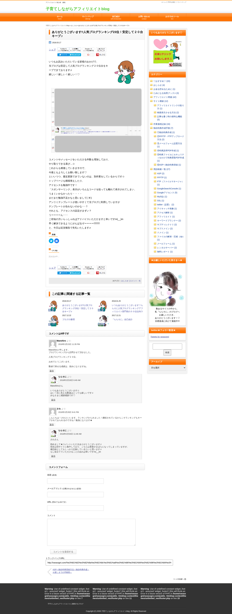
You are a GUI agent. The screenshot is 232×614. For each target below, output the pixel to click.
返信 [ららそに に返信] (53, 400)
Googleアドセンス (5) (167, 192)
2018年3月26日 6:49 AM (70, 380)
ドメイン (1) (163, 232)
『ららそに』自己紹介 (122, 319)
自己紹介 (115, 16)
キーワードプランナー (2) (169, 220)
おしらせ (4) (159, 85)
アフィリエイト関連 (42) (164, 97)
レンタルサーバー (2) (167, 247)
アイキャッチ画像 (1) (167, 208)
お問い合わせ (144, 16)
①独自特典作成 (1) (166, 132)
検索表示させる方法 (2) (168, 112)
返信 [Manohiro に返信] (52, 371)
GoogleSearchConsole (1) (169, 188)
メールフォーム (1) (166, 243)
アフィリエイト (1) (166, 216)
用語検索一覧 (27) (161, 169)
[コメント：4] (134, 281)
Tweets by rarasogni (159, 337)
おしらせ (74, 25)
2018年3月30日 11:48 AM (70, 434)
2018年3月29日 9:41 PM (68, 412)
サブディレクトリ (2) (167, 224)
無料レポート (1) (165, 251)
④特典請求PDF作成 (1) (168, 150)
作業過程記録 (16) (161, 124)
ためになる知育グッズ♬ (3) (166, 93)
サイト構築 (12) (160, 101)
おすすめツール (172, 16)
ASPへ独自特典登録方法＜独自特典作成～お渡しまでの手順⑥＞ (71, 570)
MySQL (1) (162, 196)
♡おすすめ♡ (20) (161, 81)
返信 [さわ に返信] (52, 424)
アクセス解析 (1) (165, 212)
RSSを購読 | (172, 2)
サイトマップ (181, 2)
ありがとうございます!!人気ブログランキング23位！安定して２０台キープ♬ (78, 308)
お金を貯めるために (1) (164, 89)
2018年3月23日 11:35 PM (69, 344)
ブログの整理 (68, 319)
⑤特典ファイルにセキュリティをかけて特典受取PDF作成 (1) (170, 157)
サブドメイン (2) (165, 228)
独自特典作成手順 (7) (163, 128)
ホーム (163, 2)
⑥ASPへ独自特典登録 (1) (169, 165)
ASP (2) (160, 173)
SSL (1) (160, 200)
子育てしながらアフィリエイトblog (77, 9)
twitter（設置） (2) (165, 204)
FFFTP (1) (162, 177)
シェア (52, 49)
